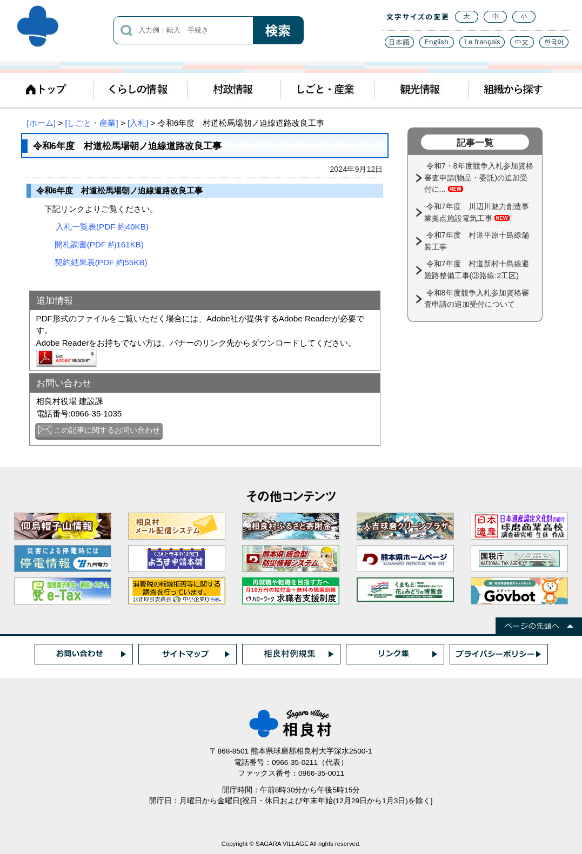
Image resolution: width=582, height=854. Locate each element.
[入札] (138, 122)
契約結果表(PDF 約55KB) (101, 262)
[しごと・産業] (91, 122)
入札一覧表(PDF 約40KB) (102, 226)
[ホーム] (41, 122)
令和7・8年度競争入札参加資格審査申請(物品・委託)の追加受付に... (478, 177)
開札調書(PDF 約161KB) (99, 244)
